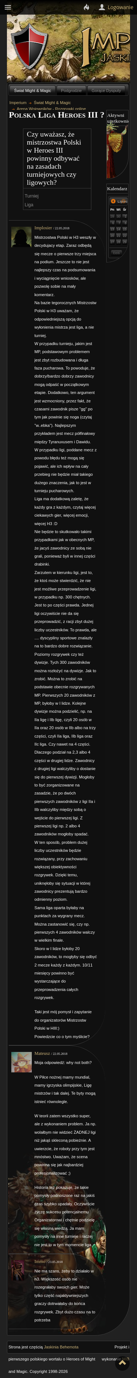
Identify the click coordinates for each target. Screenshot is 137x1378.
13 (112, 229)
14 (119, 229)
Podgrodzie (71, 90)
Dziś (116, 253)
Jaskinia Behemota (61, 1347)
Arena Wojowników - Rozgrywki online (51, 109)
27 (112, 242)
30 (119, 216)
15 (124, 229)
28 (119, 242)
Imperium (18, 102)
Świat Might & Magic (32, 90)
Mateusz (42, 1053)
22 (124, 236)
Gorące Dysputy (106, 90)
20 (112, 236)
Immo (39, 1261)
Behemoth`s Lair (30, 47)
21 (119, 236)
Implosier (43, 227)
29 (112, 216)
